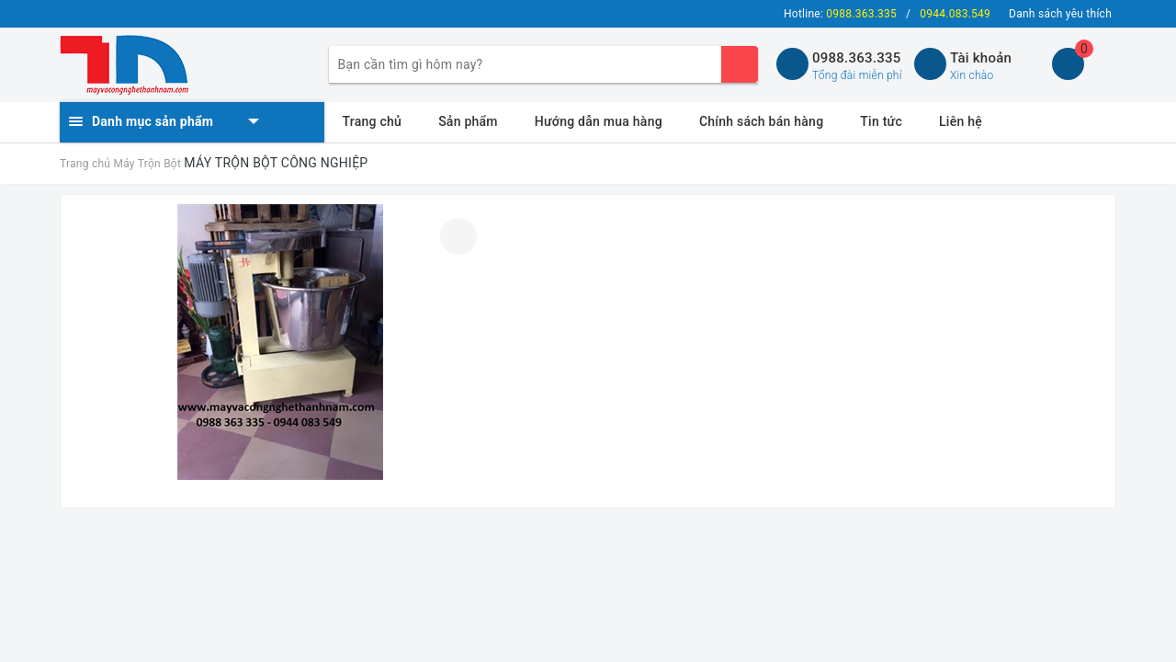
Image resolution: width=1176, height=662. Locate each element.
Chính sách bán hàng (761, 121)
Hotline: (840, 13)
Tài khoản (981, 58)
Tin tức (881, 121)
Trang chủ (372, 121)
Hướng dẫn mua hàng (598, 121)
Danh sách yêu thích (1060, 13)
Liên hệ (960, 121)
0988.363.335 (856, 58)
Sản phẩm (468, 121)
